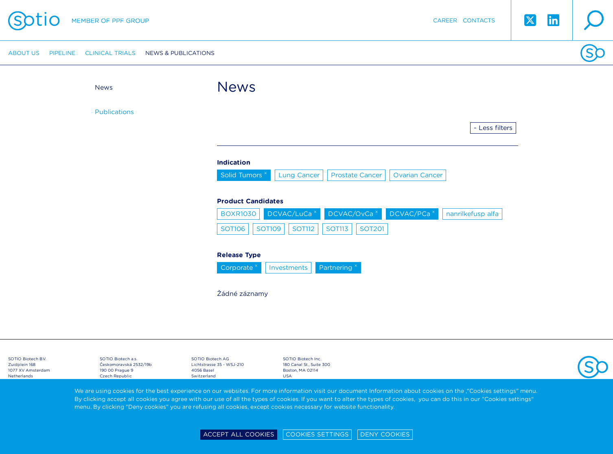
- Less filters (493, 128)
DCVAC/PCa (412, 213)
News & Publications (180, 53)
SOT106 (233, 229)
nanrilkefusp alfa (472, 214)
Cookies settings (317, 434)
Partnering (338, 266)
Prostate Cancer (356, 175)
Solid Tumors (244, 174)
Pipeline (62, 53)
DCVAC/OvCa (353, 213)
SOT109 (268, 229)
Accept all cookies (238, 434)
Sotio (78, 20)
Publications (114, 112)
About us (23, 53)
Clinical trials (110, 53)
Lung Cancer (299, 175)
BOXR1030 (238, 214)
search (592, 20)
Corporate (239, 266)
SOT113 (337, 229)
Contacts (479, 20)
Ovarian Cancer (417, 175)
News (104, 87)
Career (445, 20)
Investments (288, 267)
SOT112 (303, 229)
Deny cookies (385, 434)
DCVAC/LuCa (292, 213)
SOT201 (372, 229)
